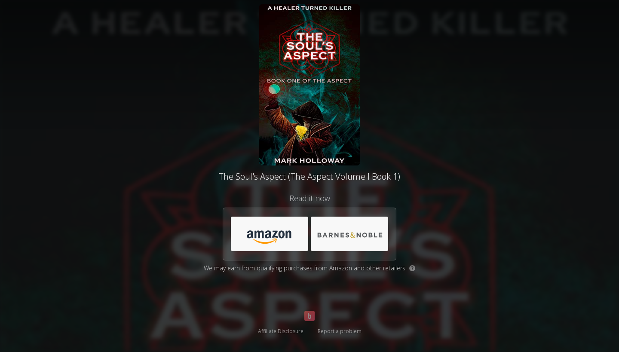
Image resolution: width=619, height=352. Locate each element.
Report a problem (340, 331)
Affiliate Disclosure (280, 331)
